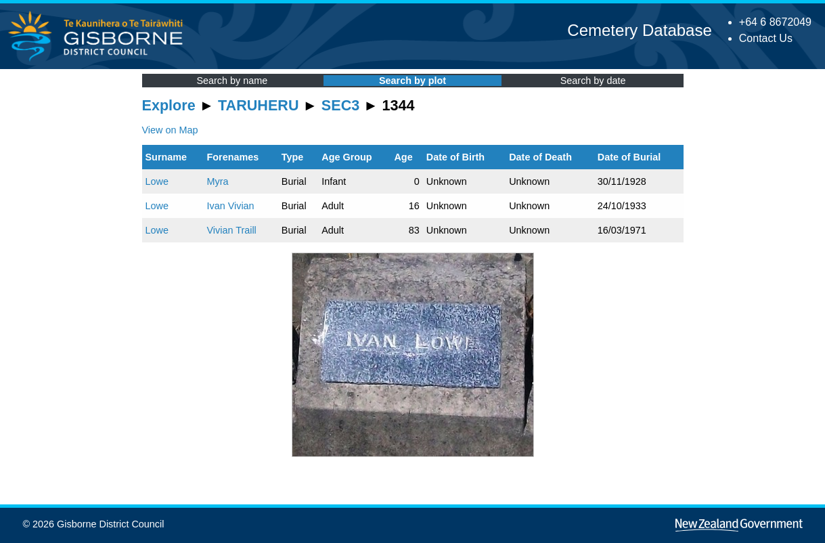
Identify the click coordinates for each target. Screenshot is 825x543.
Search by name (231, 80)
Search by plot (412, 80)
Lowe (157, 181)
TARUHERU (258, 105)
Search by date (593, 80)
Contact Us (766, 38)
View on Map (170, 130)
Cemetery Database (639, 30)
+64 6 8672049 (775, 22)
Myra (217, 181)
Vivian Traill (231, 230)
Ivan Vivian (230, 205)
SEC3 (340, 105)
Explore (169, 105)
